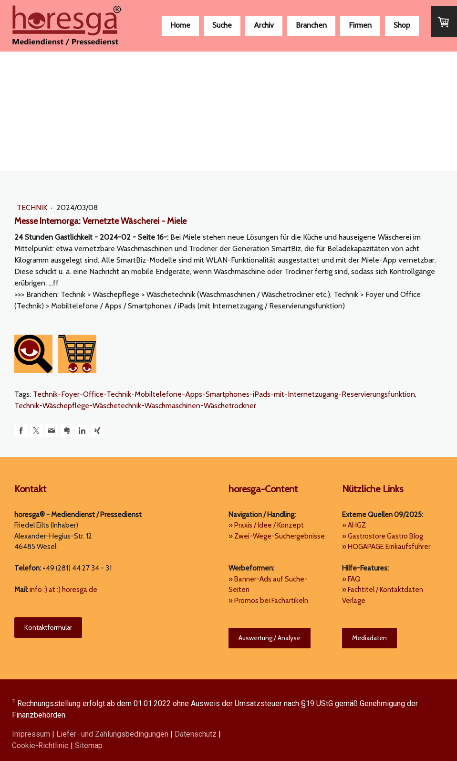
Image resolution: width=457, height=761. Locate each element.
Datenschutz (196, 734)
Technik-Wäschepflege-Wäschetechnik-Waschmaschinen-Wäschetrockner (135, 405)
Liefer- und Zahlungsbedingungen (112, 734)
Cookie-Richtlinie (40, 745)
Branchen (311, 25)
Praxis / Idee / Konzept (269, 525)
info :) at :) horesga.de (63, 589)
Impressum (31, 734)
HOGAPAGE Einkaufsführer (389, 546)
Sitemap (89, 745)
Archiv (264, 25)
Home (180, 25)
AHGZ (357, 525)
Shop (402, 25)
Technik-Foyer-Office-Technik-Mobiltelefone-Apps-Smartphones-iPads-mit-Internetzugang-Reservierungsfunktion (224, 394)
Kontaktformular (48, 627)
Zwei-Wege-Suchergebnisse (279, 536)
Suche (222, 25)
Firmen (360, 25)
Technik (33, 207)
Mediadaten (369, 638)
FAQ (354, 579)
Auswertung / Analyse (270, 638)
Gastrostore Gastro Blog (385, 536)
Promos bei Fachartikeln (271, 600)
